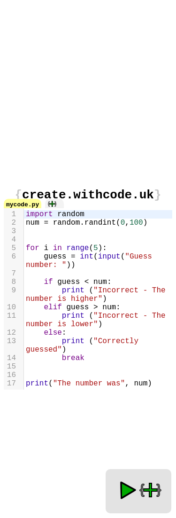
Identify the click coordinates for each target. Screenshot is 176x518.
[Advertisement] (88, 92)
